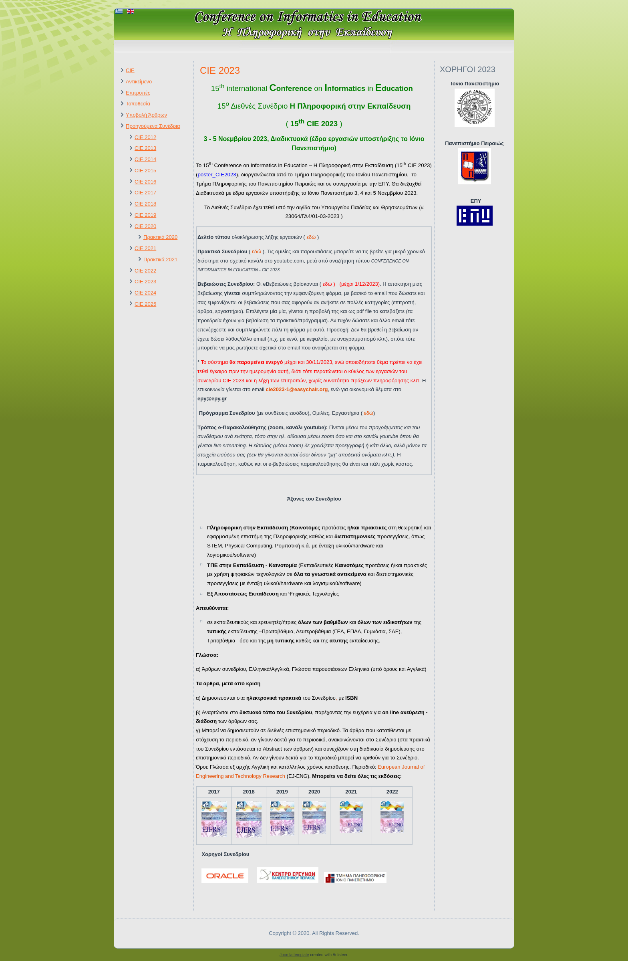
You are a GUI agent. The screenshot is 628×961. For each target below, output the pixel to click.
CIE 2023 (145, 282)
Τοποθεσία (138, 104)
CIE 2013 (145, 148)
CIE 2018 (145, 204)
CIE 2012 (145, 137)
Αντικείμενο (139, 82)
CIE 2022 (145, 271)
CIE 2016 (145, 182)
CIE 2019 (145, 215)
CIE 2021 (145, 248)
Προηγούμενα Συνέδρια (153, 126)
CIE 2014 (145, 159)
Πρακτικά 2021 (160, 259)
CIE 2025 (145, 304)
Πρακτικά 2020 (160, 237)
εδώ (311, 237)
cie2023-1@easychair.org (297, 389)
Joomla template (294, 955)
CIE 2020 (145, 226)
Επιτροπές (138, 93)
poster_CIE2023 (216, 175)
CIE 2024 (145, 293)
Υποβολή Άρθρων (146, 115)
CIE (130, 70)
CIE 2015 (145, 171)
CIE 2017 (145, 193)
